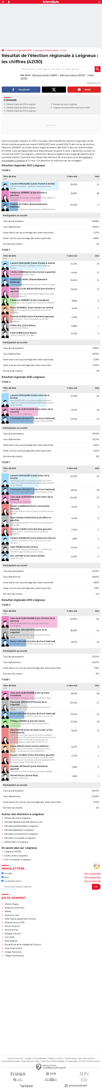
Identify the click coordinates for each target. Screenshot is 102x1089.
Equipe (28, 1058)
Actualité (6, 873)
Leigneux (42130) (12, 851)
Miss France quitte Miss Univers (20, 919)
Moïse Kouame (12, 926)
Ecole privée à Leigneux (16, 855)
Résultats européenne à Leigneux (21, 834)
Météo (8, 911)
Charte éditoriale (39, 1058)
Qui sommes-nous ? (16, 1058)
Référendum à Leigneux (16, 842)
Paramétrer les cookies (31, 1061)
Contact (59, 1058)
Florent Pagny (12, 904)
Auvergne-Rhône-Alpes (46, 50)
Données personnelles (11, 1061)
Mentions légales (58, 1061)
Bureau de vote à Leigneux (17, 818)
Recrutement (88, 1058)
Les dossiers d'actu (11, 881)
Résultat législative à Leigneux (19, 830)
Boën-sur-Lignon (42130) (72, 75)
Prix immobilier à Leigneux (17, 859)
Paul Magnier (11, 941)
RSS (80, 1058)
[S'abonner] (51, 887)
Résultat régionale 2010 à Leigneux (21, 111)
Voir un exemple (92, 873)
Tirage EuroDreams (14, 955)
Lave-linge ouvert (13, 948)
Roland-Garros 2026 (15, 922)
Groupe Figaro (72, 1061)
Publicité (51, 1058)
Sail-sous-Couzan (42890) (44, 75)
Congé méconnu (13, 952)
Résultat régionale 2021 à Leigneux (21, 104)
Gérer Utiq (45, 1061)
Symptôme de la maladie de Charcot (23, 944)
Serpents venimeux (14, 907)
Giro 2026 (9, 937)
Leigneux (57, 108)
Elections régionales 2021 (19, 50)
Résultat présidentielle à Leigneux (21, 826)
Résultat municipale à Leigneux (20, 838)
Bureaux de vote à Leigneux (65, 104)
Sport (5, 877)
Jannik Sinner (11, 929)
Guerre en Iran (12, 915)
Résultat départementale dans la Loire (23, 822)
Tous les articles (71, 1058)
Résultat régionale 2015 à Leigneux (21, 108)
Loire (63, 50)
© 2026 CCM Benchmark (89, 1061)
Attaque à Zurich (13, 933)
